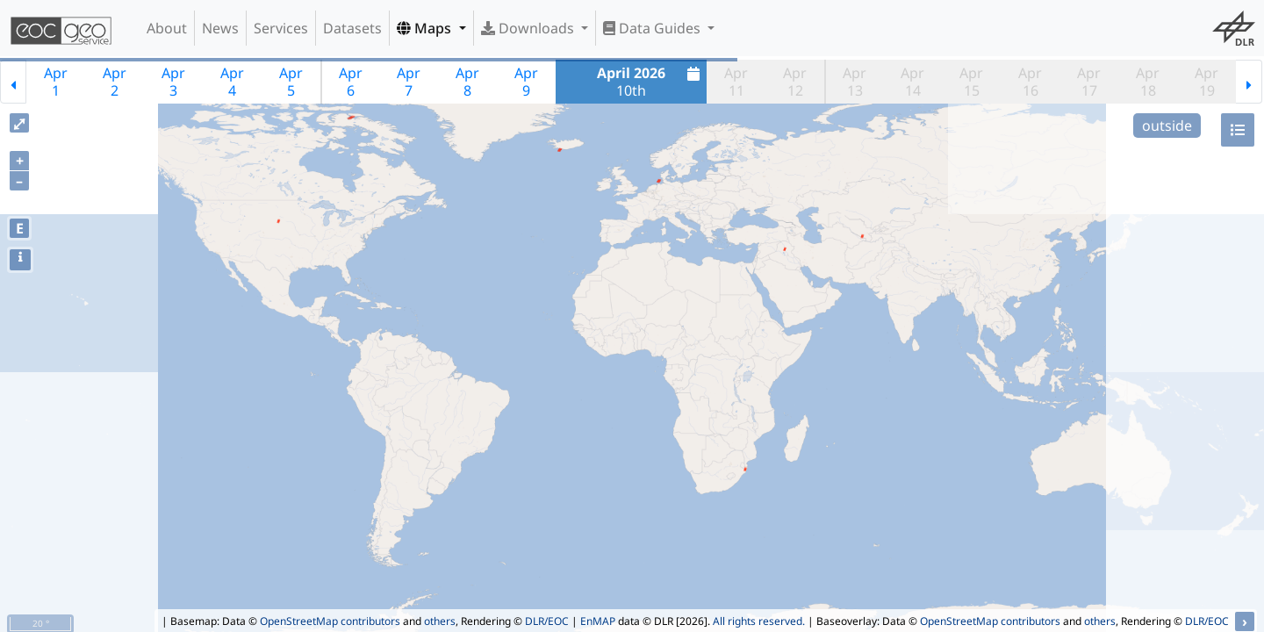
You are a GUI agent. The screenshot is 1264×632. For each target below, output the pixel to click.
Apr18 (1148, 81)
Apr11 (736, 81)
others (440, 621)
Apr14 (912, 81)
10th (650, 81)
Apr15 (971, 81)
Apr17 (1089, 81)
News (220, 28)
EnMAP (597, 621)
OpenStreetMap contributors (330, 621)
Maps (426, 28)
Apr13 (854, 81)
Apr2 (114, 81)
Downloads (529, 28)
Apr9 (526, 81)
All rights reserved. (759, 621)
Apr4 (232, 81)
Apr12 (795, 81)
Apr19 (1206, 81)
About (167, 28)
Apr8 (467, 81)
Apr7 (408, 81)
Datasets (352, 28)
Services (281, 28)
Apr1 (56, 81)
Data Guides (653, 28)
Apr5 (291, 81)
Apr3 (173, 81)
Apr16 (1030, 81)
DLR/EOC (547, 621)
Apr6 (351, 81)
